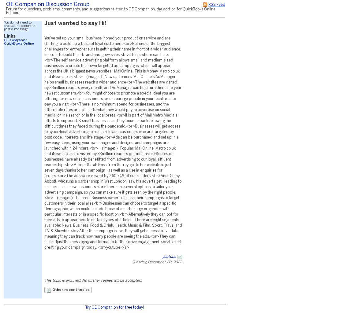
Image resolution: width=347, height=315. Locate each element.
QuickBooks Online (19, 43)
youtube (169, 256)
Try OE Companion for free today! (114, 307)
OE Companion (16, 40)
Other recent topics (68, 290)
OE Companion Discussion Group (47, 4)
